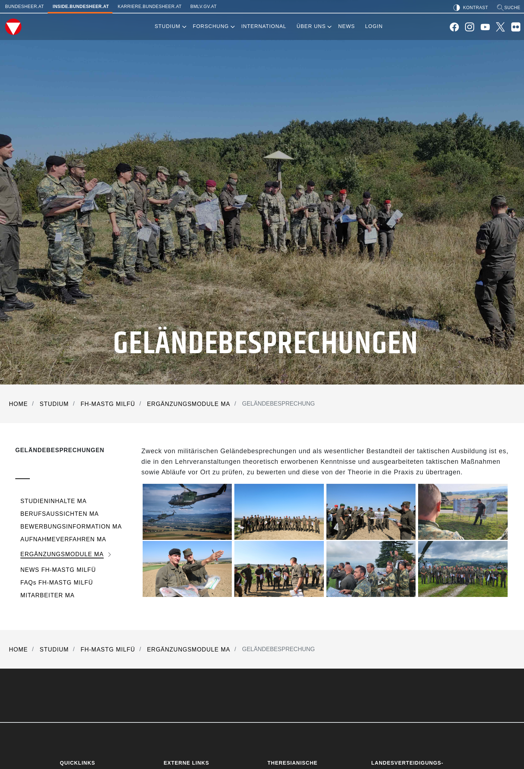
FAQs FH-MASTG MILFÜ (56, 582)
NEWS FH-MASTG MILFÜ (58, 570)
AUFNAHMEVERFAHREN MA (63, 539)
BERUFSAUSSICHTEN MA (59, 514)
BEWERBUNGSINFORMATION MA (71, 526)
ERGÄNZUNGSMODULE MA (62, 554)
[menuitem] (168, 27)
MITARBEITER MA (47, 595)
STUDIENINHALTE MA (53, 501)
